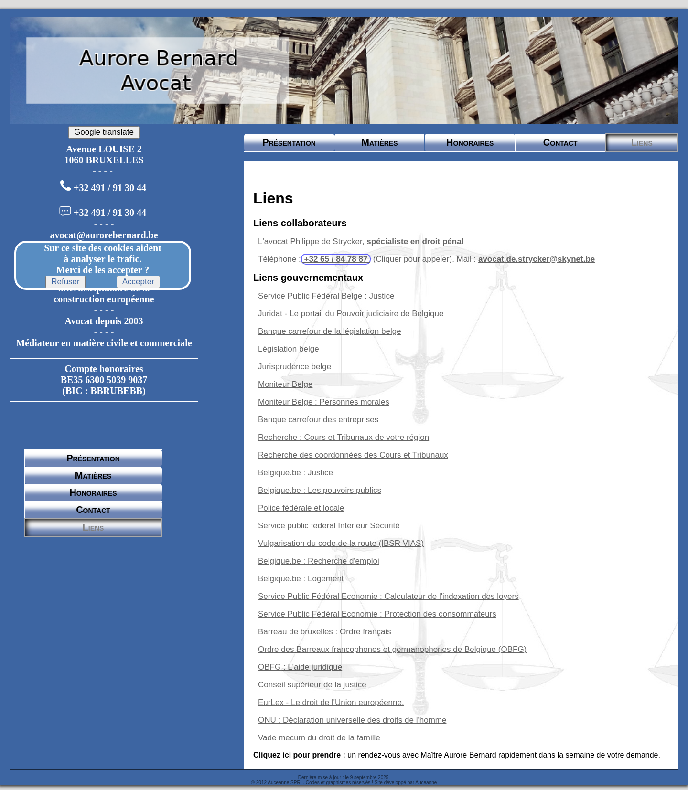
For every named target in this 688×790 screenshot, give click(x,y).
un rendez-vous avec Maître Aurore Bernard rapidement (442, 755)
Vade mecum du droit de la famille (319, 737)
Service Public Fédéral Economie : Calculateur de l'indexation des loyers (388, 596)
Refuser (65, 281)
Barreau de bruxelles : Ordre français (324, 631)
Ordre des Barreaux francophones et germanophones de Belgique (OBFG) (392, 649)
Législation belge (288, 348)
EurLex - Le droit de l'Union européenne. (331, 702)
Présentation (93, 458)
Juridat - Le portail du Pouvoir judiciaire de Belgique (350, 313)
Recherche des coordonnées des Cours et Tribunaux (353, 454)
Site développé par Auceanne (406, 782)
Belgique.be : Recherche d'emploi (318, 561)
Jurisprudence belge (294, 366)
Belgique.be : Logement (301, 578)
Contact (93, 509)
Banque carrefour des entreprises (318, 419)
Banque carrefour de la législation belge (329, 331)
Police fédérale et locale (301, 507)
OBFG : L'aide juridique (300, 667)
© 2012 (259, 782)
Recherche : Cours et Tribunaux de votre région (343, 437)
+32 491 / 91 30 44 (110, 187)
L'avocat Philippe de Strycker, (360, 241)
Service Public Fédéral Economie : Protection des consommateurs (377, 614)
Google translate (104, 132)
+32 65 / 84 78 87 (336, 259)
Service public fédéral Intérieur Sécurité (329, 525)
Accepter (138, 281)
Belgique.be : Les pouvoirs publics (319, 490)
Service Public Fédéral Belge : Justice (326, 295)
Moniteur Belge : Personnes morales (323, 401)
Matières (93, 475)
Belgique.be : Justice (295, 472)
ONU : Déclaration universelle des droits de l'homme (352, 720)
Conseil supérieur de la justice (312, 684)
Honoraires (93, 492)
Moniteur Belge (285, 384)
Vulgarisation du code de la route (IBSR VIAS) (341, 543)
